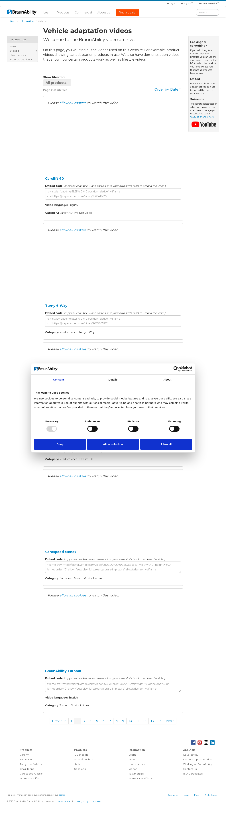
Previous (59, 721)
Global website (209, 3)
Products (63, 12)
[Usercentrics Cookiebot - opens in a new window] (176, 369)
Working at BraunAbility (197, 764)
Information (27, 21)
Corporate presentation (197, 759)
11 (138, 721)
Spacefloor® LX (84, 759)
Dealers (61, 795)
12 (144, 721)
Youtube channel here (202, 117)
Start (12, 21)
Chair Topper (27, 768)
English (188, 3)
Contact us (190, 768)
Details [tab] (113, 379)
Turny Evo (26, 759)
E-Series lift (81, 754)
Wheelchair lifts (29, 778)
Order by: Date (167, 89)
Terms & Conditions (21, 59)
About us (103, 12)
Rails (77, 764)
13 (152, 721)
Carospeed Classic (31, 773)
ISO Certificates (193, 773)
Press (196, 795)
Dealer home (211, 795)
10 (130, 721)
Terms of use (64, 801)
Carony (24, 754)
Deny (60, 444)
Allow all (166, 444)
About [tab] (168, 379)
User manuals (18, 55)
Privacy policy (81, 801)
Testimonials (136, 773)
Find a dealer (128, 12)
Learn (47, 12)
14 (160, 721)
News (13, 46)
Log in (171, 3)
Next (170, 721)
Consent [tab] (58, 379)
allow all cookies (73, 103)
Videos (14, 50)
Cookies (97, 801)
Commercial (83, 12)
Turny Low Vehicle (31, 764)
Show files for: (54, 77)
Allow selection (113, 444)
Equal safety (190, 754)
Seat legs (80, 768)
